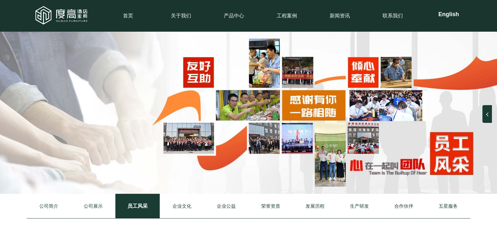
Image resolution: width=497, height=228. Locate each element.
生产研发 (359, 206)
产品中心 (234, 15)
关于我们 (181, 15)
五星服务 (448, 206)
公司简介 (48, 206)
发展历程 (315, 206)
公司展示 (93, 206)
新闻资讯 (340, 15)
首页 (128, 15)
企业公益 (226, 206)
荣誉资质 (270, 206)
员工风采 (137, 206)
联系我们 (393, 15)
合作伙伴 (403, 206)
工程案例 (287, 15)
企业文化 (181, 206)
